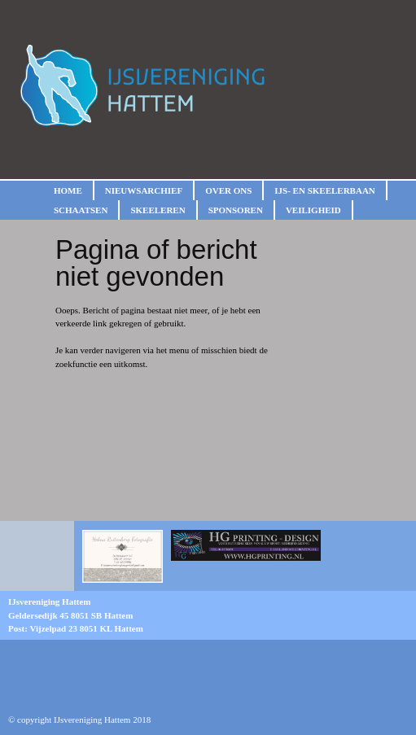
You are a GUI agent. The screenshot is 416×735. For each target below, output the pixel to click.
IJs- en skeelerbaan (324, 190)
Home (68, 190)
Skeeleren (157, 210)
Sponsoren (235, 210)
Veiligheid (313, 210)
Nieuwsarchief (143, 190)
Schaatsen (80, 210)
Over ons (228, 190)
